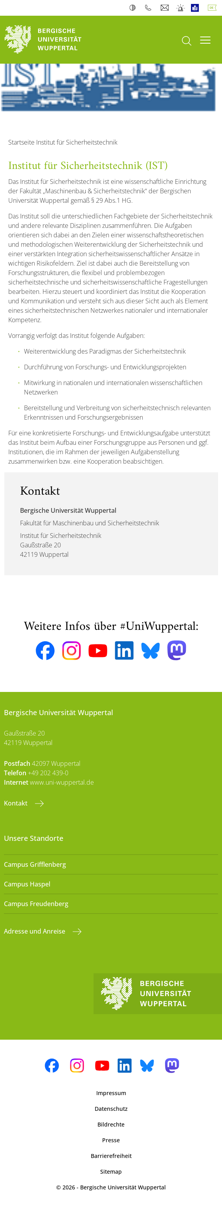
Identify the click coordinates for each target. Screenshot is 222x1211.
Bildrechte (111, 1124)
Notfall (181, 8)
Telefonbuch (150, 8)
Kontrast (134, 8)
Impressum (111, 1093)
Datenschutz (111, 1108)
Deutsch (213, 8)
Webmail (166, 8)
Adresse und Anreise (35, 931)
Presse (111, 1140)
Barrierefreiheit (111, 1156)
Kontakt (16, 803)
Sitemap (111, 1171)
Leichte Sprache (197, 8)
